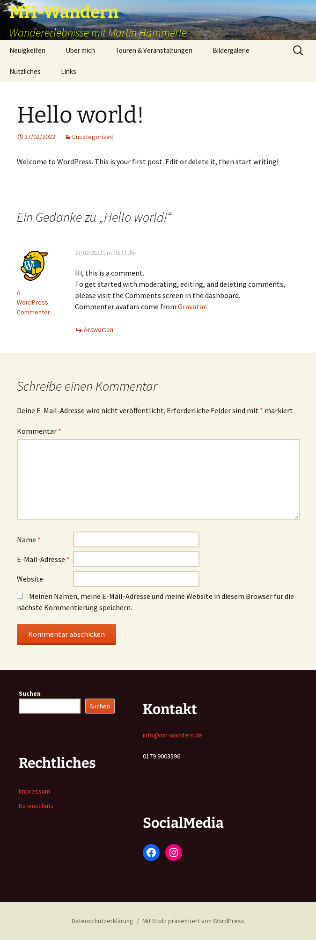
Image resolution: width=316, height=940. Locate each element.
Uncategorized (93, 136)
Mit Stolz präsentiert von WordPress (193, 921)
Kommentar (39, 431)
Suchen (30, 693)
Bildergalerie (231, 50)
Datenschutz (36, 806)
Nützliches (25, 71)
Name (29, 539)
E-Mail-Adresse (43, 559)
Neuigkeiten (27, 50)
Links (68, 71)
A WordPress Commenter (33, 302)
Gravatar (192, 306)
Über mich (80, 50)
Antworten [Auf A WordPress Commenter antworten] (98, 329)
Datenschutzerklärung (102, 921)
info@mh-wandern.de (173, 735)
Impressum (34, 791)
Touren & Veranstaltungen (153, 50)
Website (30, 578)
